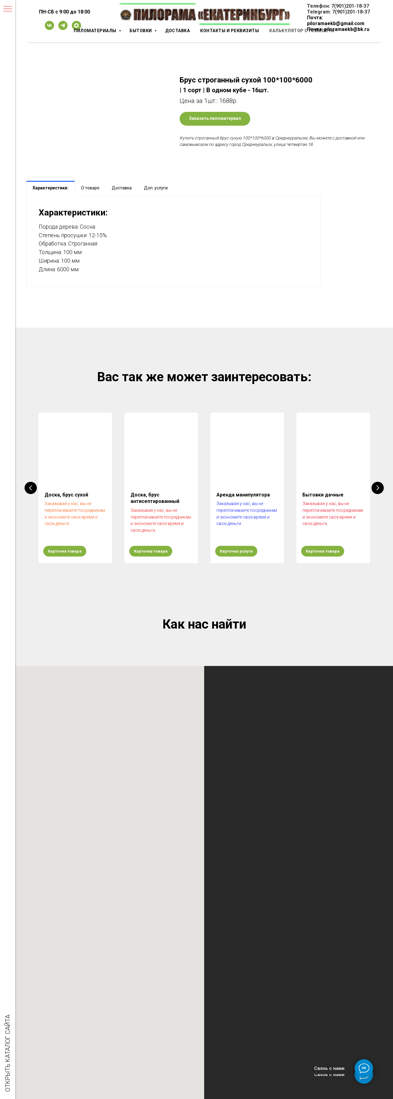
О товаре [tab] (90, 187)
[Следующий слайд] (378, 488)
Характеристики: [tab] (50, 187)
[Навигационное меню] (7, 9)
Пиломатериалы (95, 30)
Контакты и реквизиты (229, 30)
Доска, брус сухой (66, 495)
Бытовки (141, 30)
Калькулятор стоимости (302, 30)
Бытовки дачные (323, 495)
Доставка (177, 30)
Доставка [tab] (122, 187)
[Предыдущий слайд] (31, 488)
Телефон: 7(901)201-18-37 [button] (338, 6)
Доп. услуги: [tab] (156, 187)
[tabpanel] (173, 240)
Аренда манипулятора (243, 495)
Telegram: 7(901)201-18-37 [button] (338, 12)
